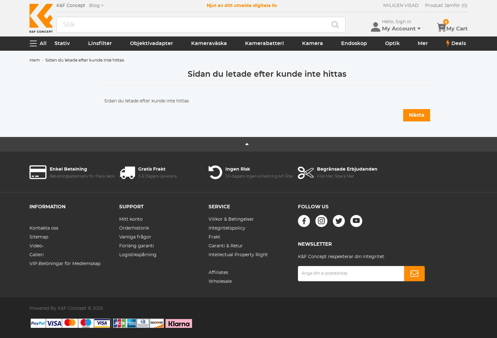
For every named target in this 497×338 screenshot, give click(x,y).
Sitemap (38, 237)
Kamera (312, 43)
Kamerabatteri (264, 43)
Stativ (62, 43)
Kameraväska (209, 43)
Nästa (416, 115)
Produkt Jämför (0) (446, 5)
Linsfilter (100, 43)
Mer (423, 43)
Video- (36, 246)
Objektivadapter (151, 43)
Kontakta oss (43, 228)
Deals (456, 43)
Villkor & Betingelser (231, 219)
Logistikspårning (138, 255)
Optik (392, 43)
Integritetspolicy (227, 228)
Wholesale (220, 281)
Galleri (36, 255)
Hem (34, 60)
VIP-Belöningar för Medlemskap (64, 264)
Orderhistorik (134, 228)
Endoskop (354, 43)
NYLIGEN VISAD (401, 5)
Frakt (214, 237)
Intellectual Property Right (238, 255)
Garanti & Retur (226, 246)
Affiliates (218, 272)
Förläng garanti (136, 246)
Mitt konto (131, 219)
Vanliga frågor (135, 237)
